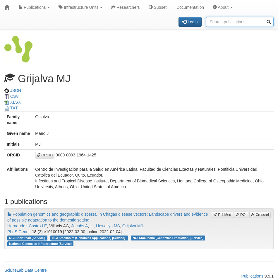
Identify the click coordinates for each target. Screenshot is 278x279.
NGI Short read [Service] (27, 238)
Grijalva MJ (132, 226)
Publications (34, 7)
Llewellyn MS (108, 226)
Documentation (189, 7)
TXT (11, 108)
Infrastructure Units (80, 7)
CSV (11, 96)
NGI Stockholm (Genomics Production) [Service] (168, 238)
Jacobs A (79, 226)
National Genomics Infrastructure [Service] (40, 243)
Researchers (125, 7)
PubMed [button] (222, 215)
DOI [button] (241, 215)
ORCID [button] (45, 155)
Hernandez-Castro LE (27, 226)
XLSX (12, 102)
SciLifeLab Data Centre (25, 270)
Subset (158, 7)
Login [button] (190, 22)
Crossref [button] (260, 215)
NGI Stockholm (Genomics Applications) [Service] (89, 238)
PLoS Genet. (19, 231)
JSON (12, 90)
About (223, 7)
